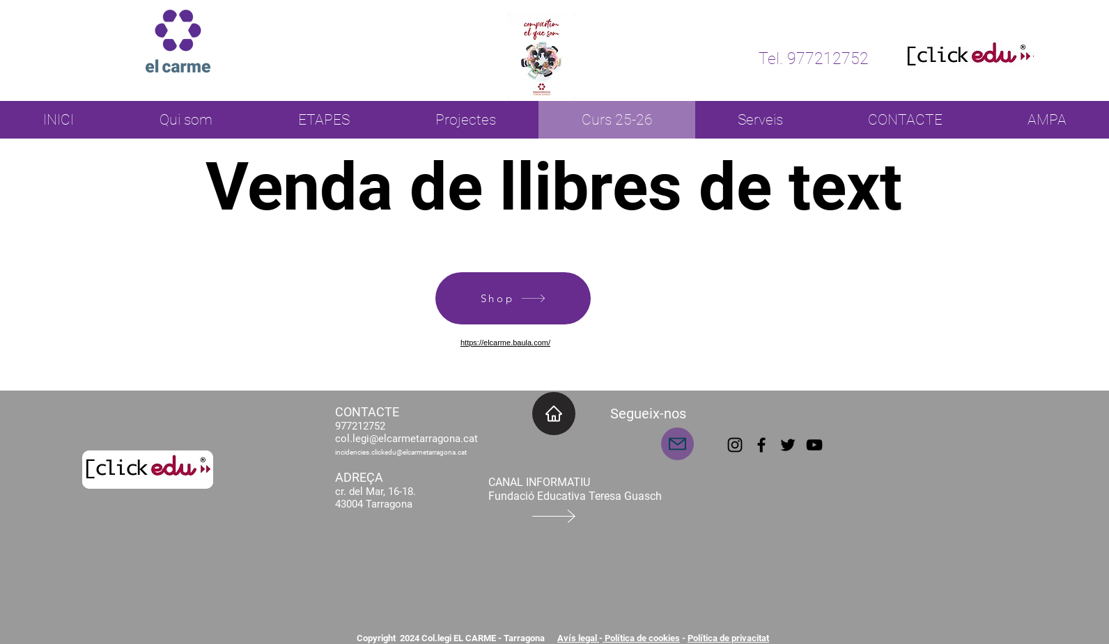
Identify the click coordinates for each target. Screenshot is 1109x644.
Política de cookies (641, 638)
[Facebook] (761, 445)
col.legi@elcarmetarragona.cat (406, 438)
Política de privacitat (728, 638)
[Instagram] (735, 445)
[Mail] (677, 443)
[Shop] (513, 298)
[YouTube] (814, 445)
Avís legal (578, 638)
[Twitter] (788, 445)
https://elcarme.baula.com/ (505, 342)
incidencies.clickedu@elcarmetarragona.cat (401, 452)
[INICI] (553, 413)
